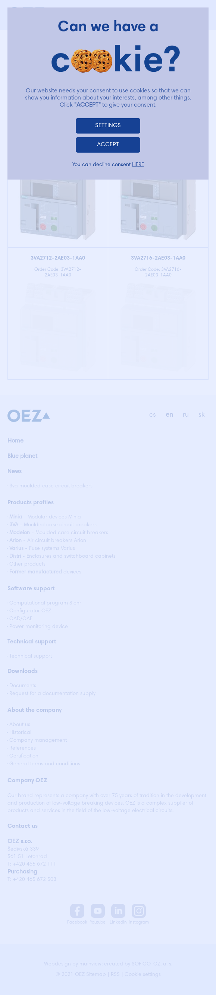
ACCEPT (108, 145)
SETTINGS (108, 126)
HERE (138, 165)
